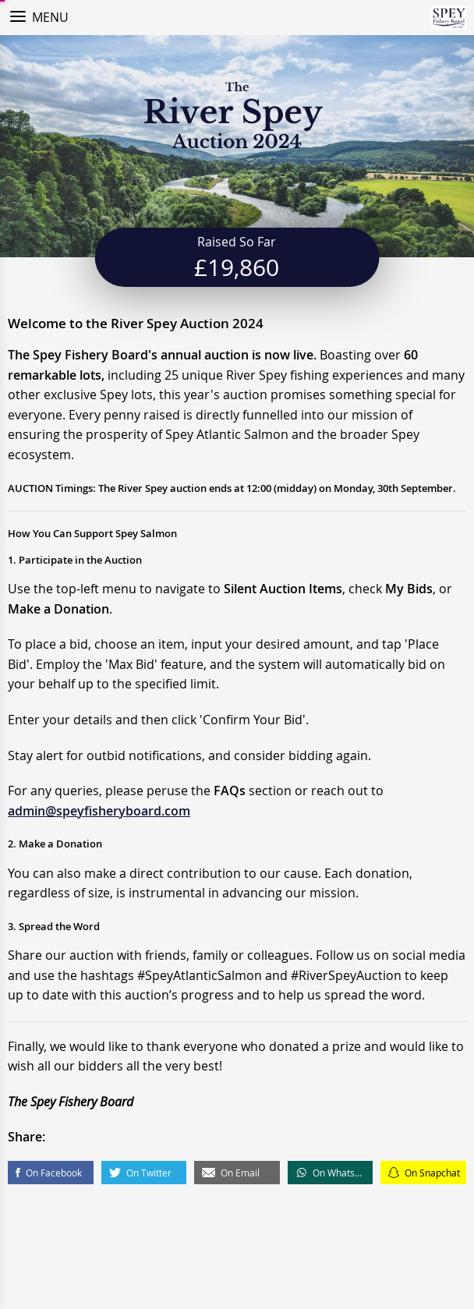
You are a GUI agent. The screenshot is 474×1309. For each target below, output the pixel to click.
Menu (50, 17)
